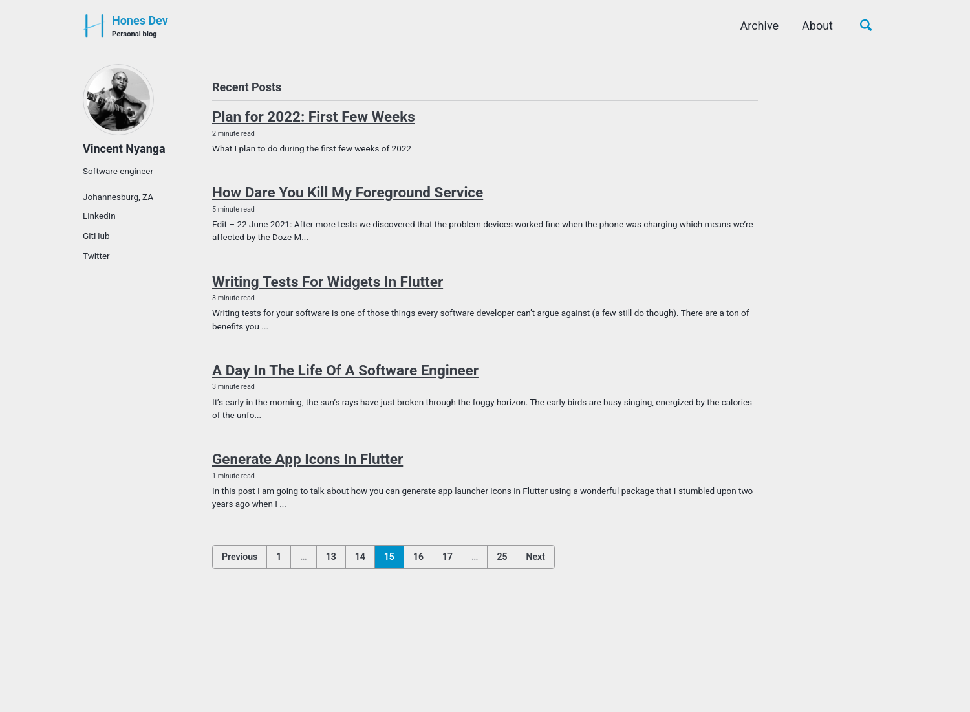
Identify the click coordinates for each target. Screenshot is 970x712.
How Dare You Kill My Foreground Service (347, 192)
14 (360, 556)
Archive (759, 25)
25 (502, 556)
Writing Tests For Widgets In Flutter (327, 281)
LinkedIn (99, 215)
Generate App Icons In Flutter (307, 459)
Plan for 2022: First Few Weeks (313, 116)
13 (331, 556)
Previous (239, 556)
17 (447, 556)
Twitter (96, 255)
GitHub (96, 235)
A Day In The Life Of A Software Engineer (345, 370)
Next (535, 556)
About (817, 25)
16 (418, 556)
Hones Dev (140, 27)
